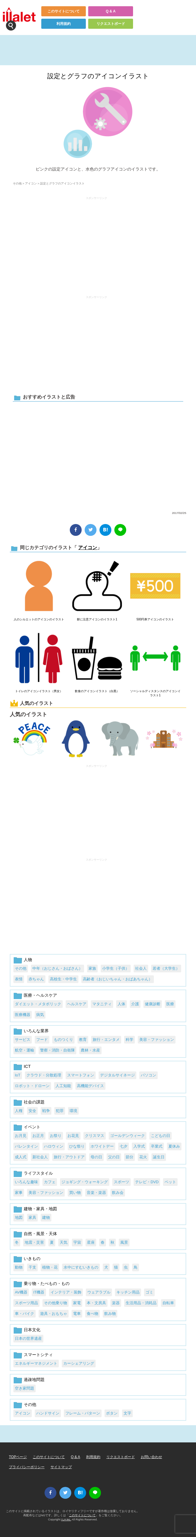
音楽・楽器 (96, 1192)
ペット (170, 1182)
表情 (19, 979)
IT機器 (38, 1292)
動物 (19, 1267)
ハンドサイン (47, 1413)
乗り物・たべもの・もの (46, 1283)
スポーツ (121, 1182)
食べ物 (92, 1313)
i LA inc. (66, 1519)
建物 (46, 1217)
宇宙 (77, 1242)
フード (42, 1039)
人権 (19, 1110)
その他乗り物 (55, 1303)
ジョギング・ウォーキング (84, 1182)
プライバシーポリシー (27, 1467)
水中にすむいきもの (81, 1267)
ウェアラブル (98, 1292)
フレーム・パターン (82, 1413)
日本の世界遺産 (28, 1338)
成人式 (20, 1157)
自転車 (168, 1303)
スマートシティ (38, 1354)
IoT (17, 1075)
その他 (17, 183)
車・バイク (24, 1313)
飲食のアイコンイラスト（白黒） (97, 691)
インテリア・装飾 (65, 1292)
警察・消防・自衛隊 (57, 1050)
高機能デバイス (90, 1086)
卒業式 (156, 1146)
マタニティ (102, 1004)
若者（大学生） (166, 968)
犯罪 (60, 1110)
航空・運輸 (24, 1050)
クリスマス (94, 1135)
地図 (19, 1217)
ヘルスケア (76, 1004)
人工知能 (63, 1086)
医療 (170, 1004)
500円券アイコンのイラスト (155, 619)
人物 (28, 959)
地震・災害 (34, 1242)
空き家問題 (24, 1388)
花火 (143, 1157)
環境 (73, 1110)
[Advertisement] (96, 243)
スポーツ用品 (26, 1303)
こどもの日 (160, 1135)
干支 (32, 1267)
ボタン (112, 1413)
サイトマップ (61, 1467)
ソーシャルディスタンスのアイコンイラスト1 (155, 693)
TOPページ (18, 1457)
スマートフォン (80, 1075)
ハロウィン (53, 1146)
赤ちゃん (36, 979)
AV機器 (21, 1292)
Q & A (111, 11)
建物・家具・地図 (40, 1208)
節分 (129, 1157)
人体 (121, 1004)
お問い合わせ (151, 1457)
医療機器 (22, 1014)
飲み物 (110, 1313)
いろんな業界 (36, 1030)
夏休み (174, 1146)
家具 (32, 1217)
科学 (129, 1039)
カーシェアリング (78, 1363)
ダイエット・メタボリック (38, 1004)
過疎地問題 (34, 1379)
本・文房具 (96, 1303)
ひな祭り (77, 1146)
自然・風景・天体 (40, 1233)
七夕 (123, 1146)
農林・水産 (90, 1050)
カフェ (50, 1182)
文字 (127, 1413)
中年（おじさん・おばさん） (57, 968)
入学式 (139, 1146)
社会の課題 (34, 1102)
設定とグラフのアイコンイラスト (98, 76)
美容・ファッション (156, 1039)
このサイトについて (64, 11)
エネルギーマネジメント (36, 1363)
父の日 (114, 1157)
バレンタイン (26, 1146)
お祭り (55, 1135)
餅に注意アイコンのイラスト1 (97, 619)
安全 (32, 1110)
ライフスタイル (38, 1173)
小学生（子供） (115, 968)
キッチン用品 (128, 1292)
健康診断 (152, 1004)
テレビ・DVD (147, 1182)
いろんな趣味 (26, 1182)
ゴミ (149, 1292)
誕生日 (159, 1157)
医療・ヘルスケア (40, 995)
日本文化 (32, 1329)
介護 (135, 1004)
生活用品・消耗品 (141, 1303)
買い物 (75, 1192)
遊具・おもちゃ (53, 1313)
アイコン (31, 183)
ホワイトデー (102, 1146)
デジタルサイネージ (117, 1075)
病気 (40, 1014)
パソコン (148, 1075)
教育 (83, 1039)
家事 (19, 1192)
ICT (27, 1066)
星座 (91, 1242)
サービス (22, 1039)
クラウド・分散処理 (43, 1075)
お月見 (20, 1135)
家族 (92, 968)
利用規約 (63, 24)
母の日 (96, 1157)
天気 (63, 1242)
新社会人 (40, 1157)
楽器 (116, 1303)
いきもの (32, 1258)
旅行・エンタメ (106, 1039)
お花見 (73, 1135)
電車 (77, 1313)
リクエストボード (111, 24)
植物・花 (50, 1267)
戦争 (46, 1110)
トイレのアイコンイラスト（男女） (39, 691)
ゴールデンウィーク (127, 1135)
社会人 (141, 968)
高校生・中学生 (63, 979)
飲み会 (118, 1192)
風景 (124, 1242)
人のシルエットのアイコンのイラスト (39, 619)
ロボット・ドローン (32, 1086)
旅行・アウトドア (69, 1157)
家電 (77, 1303)
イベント (32, 1127)
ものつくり (63, 1039)
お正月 (38, 1135)
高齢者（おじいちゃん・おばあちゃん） (117, 979)
